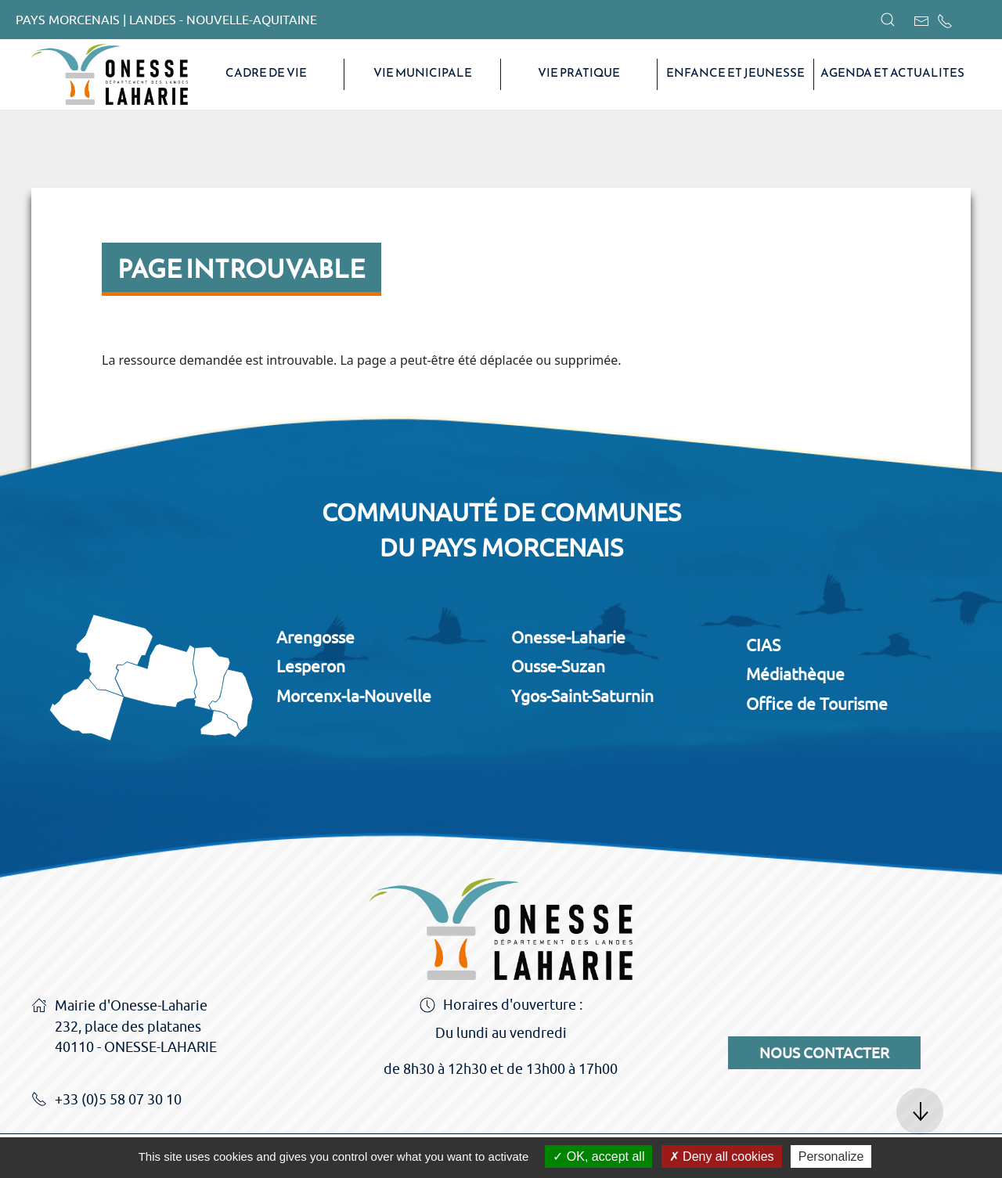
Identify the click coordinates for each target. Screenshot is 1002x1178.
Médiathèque (795, 674)
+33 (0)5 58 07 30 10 (106, 1100)
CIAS (763, 645)
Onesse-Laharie (568, 637)
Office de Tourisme (817, 703)
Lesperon (310, 666)
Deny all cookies (721, 1156)
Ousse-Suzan (558, 666)
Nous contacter (824, 1052)
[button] (888, 19)
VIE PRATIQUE (579, 72)
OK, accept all (598, 1156)
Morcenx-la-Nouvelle (353, 695)
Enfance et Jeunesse (735, 72)
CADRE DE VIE (266, 72)
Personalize (831, 1156)
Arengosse (315, 637)
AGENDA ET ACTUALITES (892, 72)
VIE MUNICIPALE (422, 72)
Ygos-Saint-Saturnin (582, 695)
